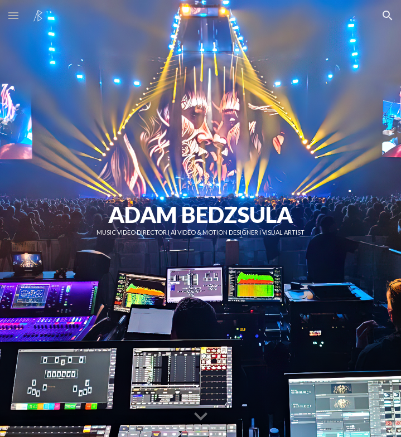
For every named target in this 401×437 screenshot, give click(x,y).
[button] (13, 15)
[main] (200, 218)
